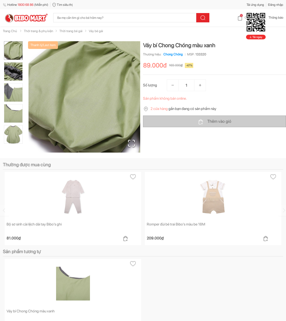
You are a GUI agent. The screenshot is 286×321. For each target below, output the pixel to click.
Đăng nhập (275, 5)
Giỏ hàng (247, 17)
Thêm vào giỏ (214, 121)
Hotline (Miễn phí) (25, 5)
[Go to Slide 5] (13, 134)
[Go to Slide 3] (13, 92)
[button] (84, 97)
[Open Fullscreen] (131, 143)
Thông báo (272, 17)
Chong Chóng (172, 54)
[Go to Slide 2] (13, 71)
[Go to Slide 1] (13, 50)
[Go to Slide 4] (13, 113)
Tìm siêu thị (62, 5)
